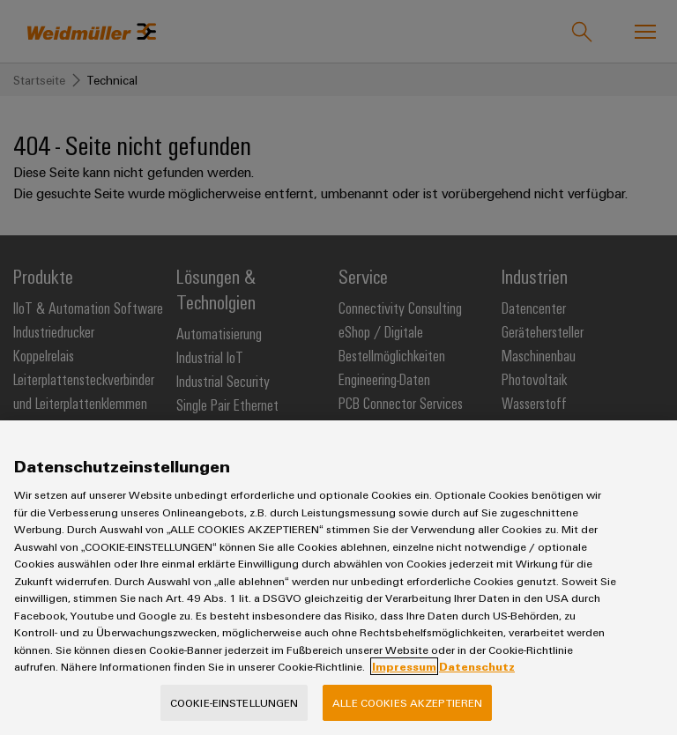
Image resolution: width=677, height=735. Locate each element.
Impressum (404, 694)
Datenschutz (477, 694)
